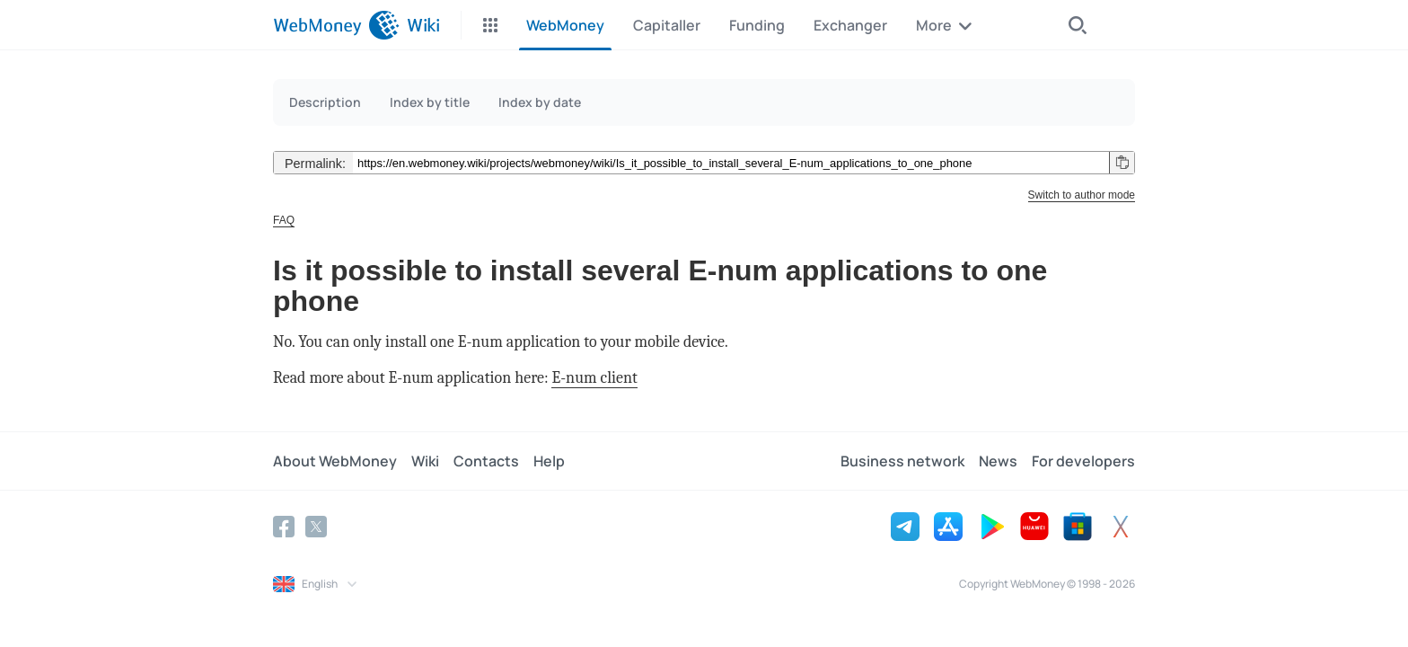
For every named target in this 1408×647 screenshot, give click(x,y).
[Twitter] (316, 526)
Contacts (486, 461)
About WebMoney (335, 461)
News (998, 461)
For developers (1083, 461)
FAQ (284, 220)
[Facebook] (284, 526)
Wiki (425, 461)
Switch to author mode (1081, 195)
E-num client (594, 377)
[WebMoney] (336, 25)
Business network (902, 461)
